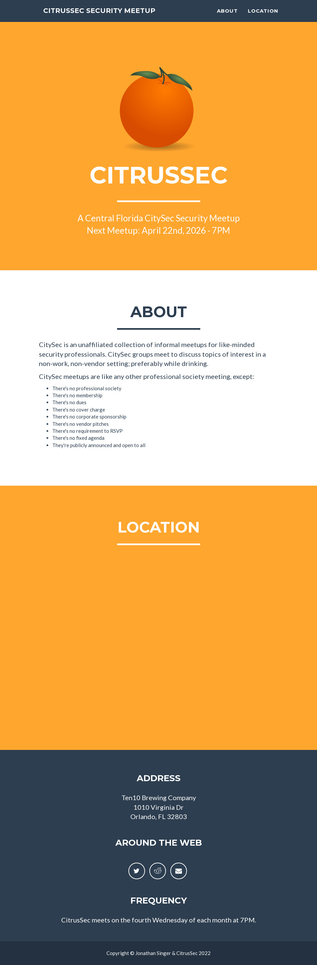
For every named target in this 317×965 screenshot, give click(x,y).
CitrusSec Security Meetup (118, 18)
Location (263, 18)
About (227, 18)
